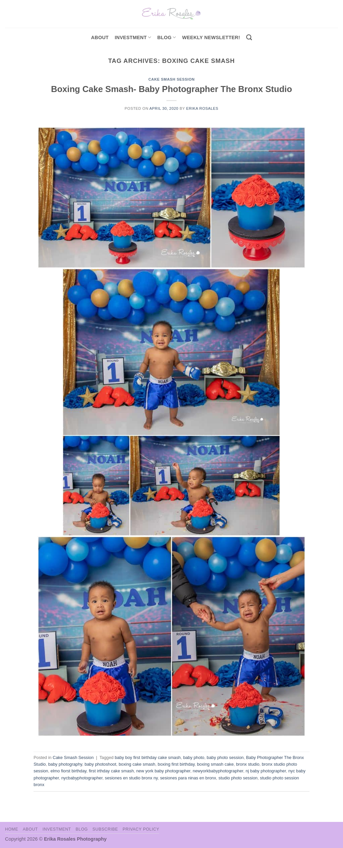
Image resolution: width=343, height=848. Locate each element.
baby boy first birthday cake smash (148, 757)
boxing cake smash (137, 764)
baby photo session (225, 757)
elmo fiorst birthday (68, 770)
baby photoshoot (100, 764)
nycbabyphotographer (81, 777)
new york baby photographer (163, 770)
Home (11, 829)
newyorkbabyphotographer (218, 770)
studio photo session (238, 777)
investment (133, 37)
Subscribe (105, 829)
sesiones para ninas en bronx (188, 777)
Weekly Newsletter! (211, 37)
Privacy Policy (141, 829)
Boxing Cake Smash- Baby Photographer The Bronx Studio (171, 89)
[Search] (249, 38)
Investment (57, 829)
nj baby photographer (266, 770)
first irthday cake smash (111, 770)
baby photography (65, 764)
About (100, 37)
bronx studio (248, 764)
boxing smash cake (215, 764)
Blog (166, 37)
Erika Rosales (202, 108)
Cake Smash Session (171, 79)
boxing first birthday (176, 764)
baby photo (193, 757)
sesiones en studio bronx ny (131, 777)
